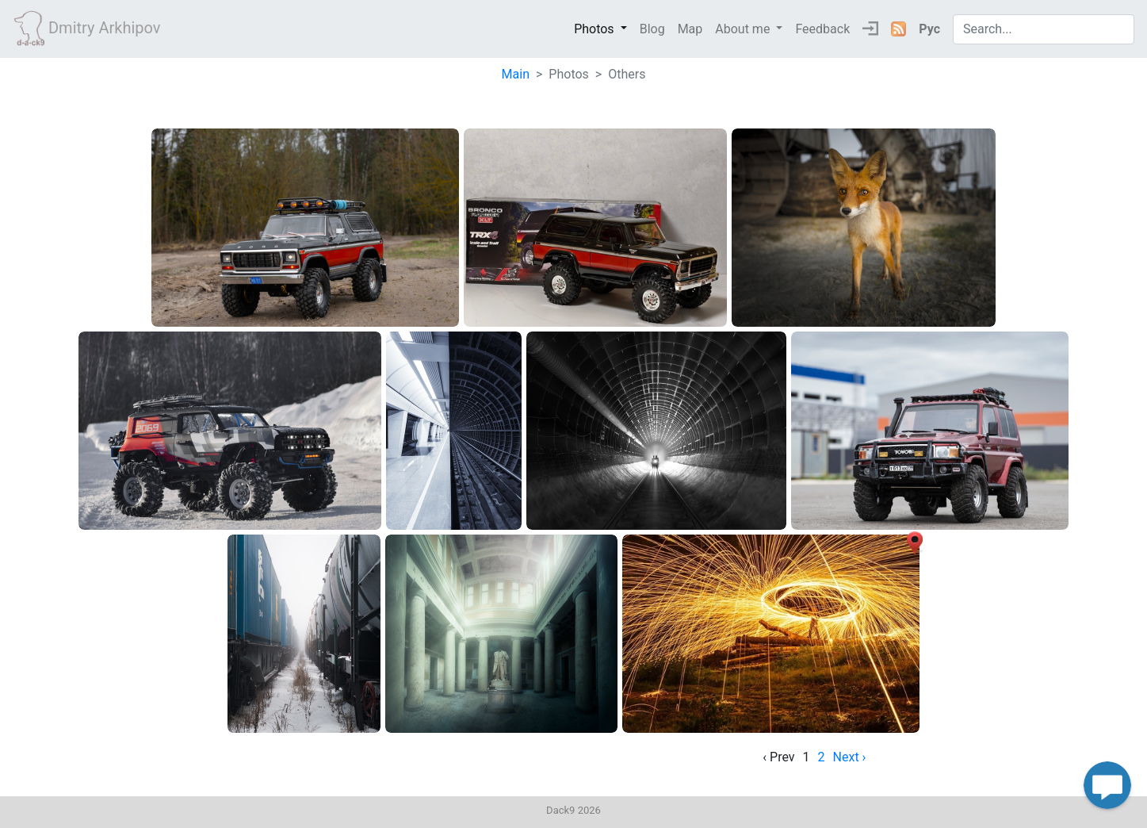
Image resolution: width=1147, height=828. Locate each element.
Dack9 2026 (573, 810)
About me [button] (744, 28)
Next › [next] (849, 757)
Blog (652, 28)
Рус (929, 28)
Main (516, 74)
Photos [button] (595, 28)
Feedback (822, 28)
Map (690, 28)
